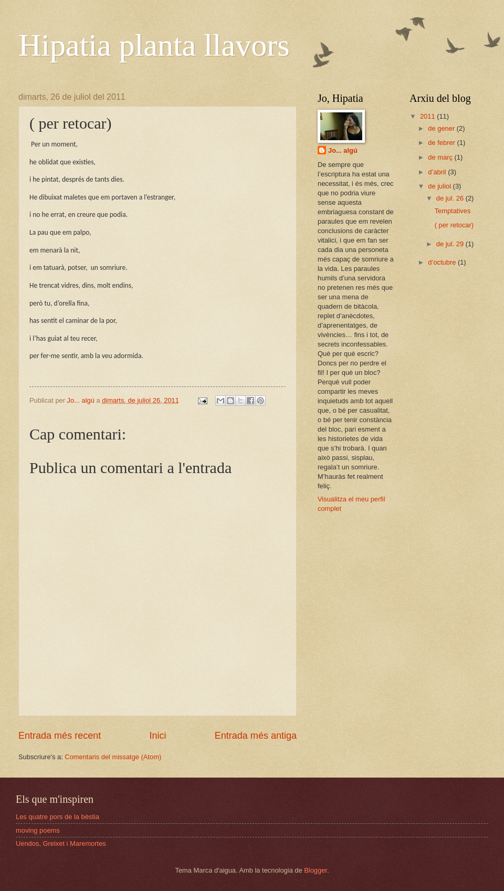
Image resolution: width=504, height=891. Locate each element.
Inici (157, 735)
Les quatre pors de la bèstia (57, 817)
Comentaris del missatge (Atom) (113, 757)
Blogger (315, 870)
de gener (442, 128)
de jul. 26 (451, 198)
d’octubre (443, 262)
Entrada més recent (59, 735)
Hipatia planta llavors (154, 45)
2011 (428, 116)
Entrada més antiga (256, 735)
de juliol (440, 186)
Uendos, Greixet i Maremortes (61, 843)
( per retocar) (454, 225)
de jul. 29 (451, 244)
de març (441, 157)
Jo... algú (343, 150)
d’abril (438, 172)
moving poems (38, 830)
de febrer (442, 142)
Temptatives (453, 211)
